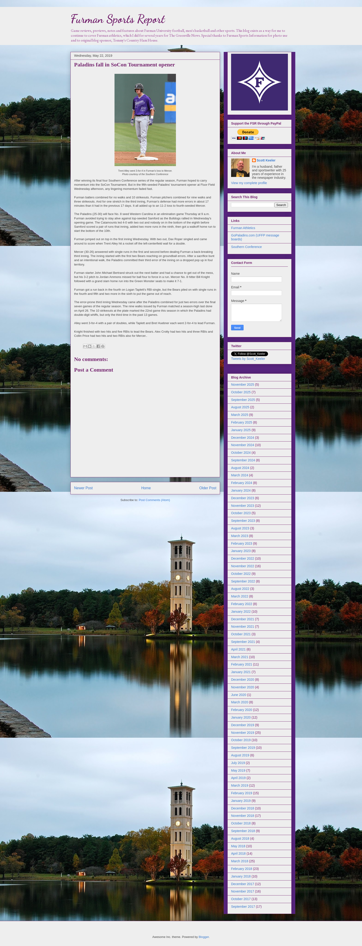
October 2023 (241, 513)
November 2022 (242, 566)
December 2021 (242, 619)
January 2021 (241, 672)
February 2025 (241, 422)
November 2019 (242, 732)
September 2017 (243, 906)
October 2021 (241, 634)
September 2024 (243, 460)
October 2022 (241, 574)
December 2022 (242, 558)
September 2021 (243, 642)
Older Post (207, 488)
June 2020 (238, 695)
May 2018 (238, 846)
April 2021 (238, 649)
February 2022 (241, 604)
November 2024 (242, 445)
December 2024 (242, 437)
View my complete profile (249, 183)
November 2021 (242, 626)
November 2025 (242, 384)
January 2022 (241, 611)
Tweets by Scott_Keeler (248, 359)
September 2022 (243, 581)
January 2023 (241, 551)
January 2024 (241, 490)
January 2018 (241, 876)
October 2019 (241, 740)
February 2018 (241, 869)
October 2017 (241, 899)
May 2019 (238, 770)
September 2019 (243, 747)
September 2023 (243, 520)
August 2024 (240, 468)
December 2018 (242, 808)
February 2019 (241, 793)
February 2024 (241, 483)
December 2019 (242, 725)
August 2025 (240, 407)
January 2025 (241, 430)
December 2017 (242, 884)
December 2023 (242, 498)
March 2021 (239, 657)
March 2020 (239, 702)
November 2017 (242, 891)
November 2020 (242, 687)
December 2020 (242, 679)
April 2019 (238, 778)
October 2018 (241, 823)
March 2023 (239, 536)
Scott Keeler (266, 160)
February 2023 (241, 543)
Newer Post (83, 488)
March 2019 (239, 785)
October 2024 (241, 452)
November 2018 (242, 816)
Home (146, 488)
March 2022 (239, 596)
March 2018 (239, 861)
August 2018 (240, 838)
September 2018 (243, 831)
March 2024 (239, 475)
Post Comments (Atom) (154, 500)
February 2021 (241, 664)
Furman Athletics (243, 228)
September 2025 (243, 400)
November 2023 (242, 505)
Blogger (204, 937)
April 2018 (238, 853)
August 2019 (240, 755)
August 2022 (240, 589)
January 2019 (241, 801)
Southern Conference (246, 247)
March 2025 (239, 415)
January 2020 (241, 717)
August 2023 (240, 528)
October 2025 (241, 392)
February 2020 (241, 710)
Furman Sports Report (117, 19)
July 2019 (238, 763)
